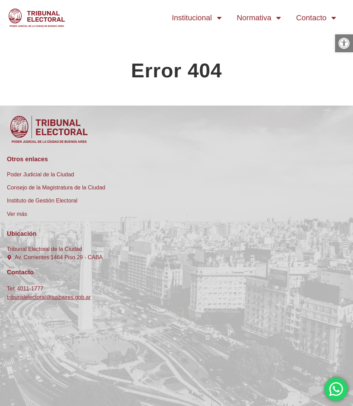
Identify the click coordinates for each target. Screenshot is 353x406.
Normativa (259, 18)
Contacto (316, 18)
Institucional (197, 18)
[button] (344, 43)
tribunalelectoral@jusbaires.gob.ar (49, 297)
